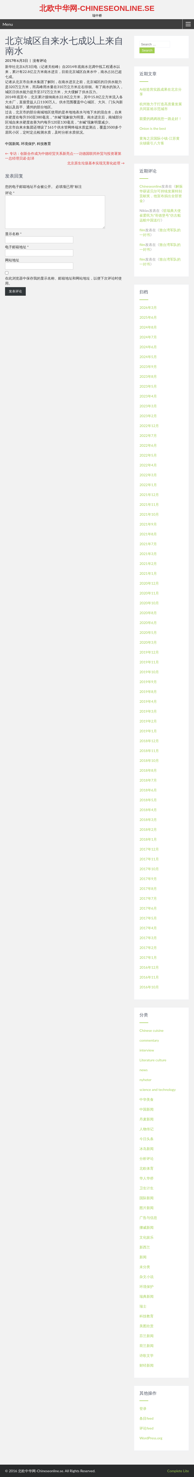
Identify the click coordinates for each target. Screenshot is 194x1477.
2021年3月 (148, 554)
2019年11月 (149, 662)
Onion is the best (152, 128)
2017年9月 (148, 879)
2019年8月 (148, 691)
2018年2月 (148, 829)
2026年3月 (148, 307)
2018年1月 (148, 839)
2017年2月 (148, 947)
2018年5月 (148, 800)
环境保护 (28, 143)
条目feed (146, 1418)
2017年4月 (148, 928)
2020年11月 (149, 593)
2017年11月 (149, 859)
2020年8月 (148, 613)
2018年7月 (148, 780)
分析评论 (146, 1158)
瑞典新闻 (146, 1296)
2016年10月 (149, 987)
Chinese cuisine (151, 1030)
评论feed (146, 1428)
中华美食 (146, 1099)
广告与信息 (148, 1217)
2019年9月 (148, 682)
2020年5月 (148, 632)
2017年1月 (148, 957)
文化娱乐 (146, 1237)
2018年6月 (148, 790)
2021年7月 (148, 544)
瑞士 (143, 1306)
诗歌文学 (146, 1355)
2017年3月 (148, 938)
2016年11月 (149, 977)
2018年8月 (148, 770)
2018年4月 (148, 810)
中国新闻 (12, 143)
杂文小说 (146, 1276)
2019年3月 (148, 711)
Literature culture (152, 1060)
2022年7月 (148, 435)
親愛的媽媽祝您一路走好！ (160, 118)
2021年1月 (148, 573)
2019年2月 (148, 721)
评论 (10, 193)
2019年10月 (149, 672)
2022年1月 (148, 485)
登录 (143, 1408)
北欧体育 (146, 1168)
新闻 (143, 1257)
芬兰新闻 (146, 1336)
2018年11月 (149, 750)
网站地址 (12, 266)
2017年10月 (149, 869)
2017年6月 (148, 908)
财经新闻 (146, 1365)
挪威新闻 (146, 1227)
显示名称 (13, 240)
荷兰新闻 (146, 1345)
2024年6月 (148, 347)
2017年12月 (149, 849)
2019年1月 (148, 731)
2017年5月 (148, 918)
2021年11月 (149, 504)
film (142, 230)
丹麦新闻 (146, 1119)
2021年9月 (148, 524)
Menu (8, 24)
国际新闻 (146, 1198)
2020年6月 (148, 622)
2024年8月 (148, 327)
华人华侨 (146, 1178)
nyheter (145, 1080)
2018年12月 (149, 741)
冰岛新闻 (146, 1148)
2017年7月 (148, 898)
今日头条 (146, 1139)
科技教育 (44, 143)
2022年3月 (148, 475)
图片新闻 (146, 1208)
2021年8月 (148, 534)
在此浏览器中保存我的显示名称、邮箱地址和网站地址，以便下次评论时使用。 (63, 286)
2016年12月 (149, 967)
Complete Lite (178, 1471)
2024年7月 (148, 337)
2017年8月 (148, 888)
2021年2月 (148, 563)
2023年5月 (148, 386)
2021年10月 (149, 514)
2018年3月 (148, 819)
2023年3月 (148, 406)
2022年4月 (148, 465)
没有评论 (40, 60)
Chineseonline (150, 186)
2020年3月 (148, 642)
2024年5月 (148, 357)
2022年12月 (149, 425)
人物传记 (146, 1129)
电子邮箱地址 (17, 253)
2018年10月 (149, 760)
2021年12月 (149, 494)
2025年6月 (148, 317)
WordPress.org (150, 1438)
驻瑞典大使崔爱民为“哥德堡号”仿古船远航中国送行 (160, 215)
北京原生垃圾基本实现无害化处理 (96, 163)
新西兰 (144, 1247)
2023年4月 (148, 396)
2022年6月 (148, 445)
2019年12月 (149, 652)
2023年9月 (148, 366)
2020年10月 (149, 603)
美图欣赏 (146, 1326)
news (143, 1070)
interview (146, 1050)
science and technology (157, 1089)
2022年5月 (148, 455)
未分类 (144, 1267)
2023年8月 (148, 376)
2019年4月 (148, 701)
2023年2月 (148, 416)
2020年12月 (149, 583)
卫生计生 (146, 1188)
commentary (149, 1040)
